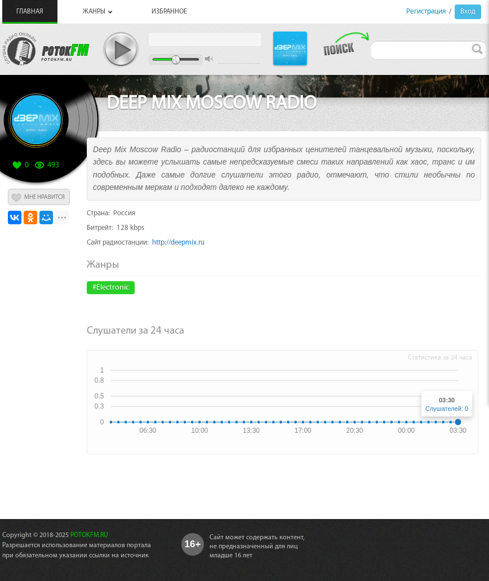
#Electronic (110, 287)
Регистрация (426, 11)
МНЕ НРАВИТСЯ (44, 197)
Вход (467, 11)
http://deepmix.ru (178, 242)
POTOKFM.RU (89, 535)
